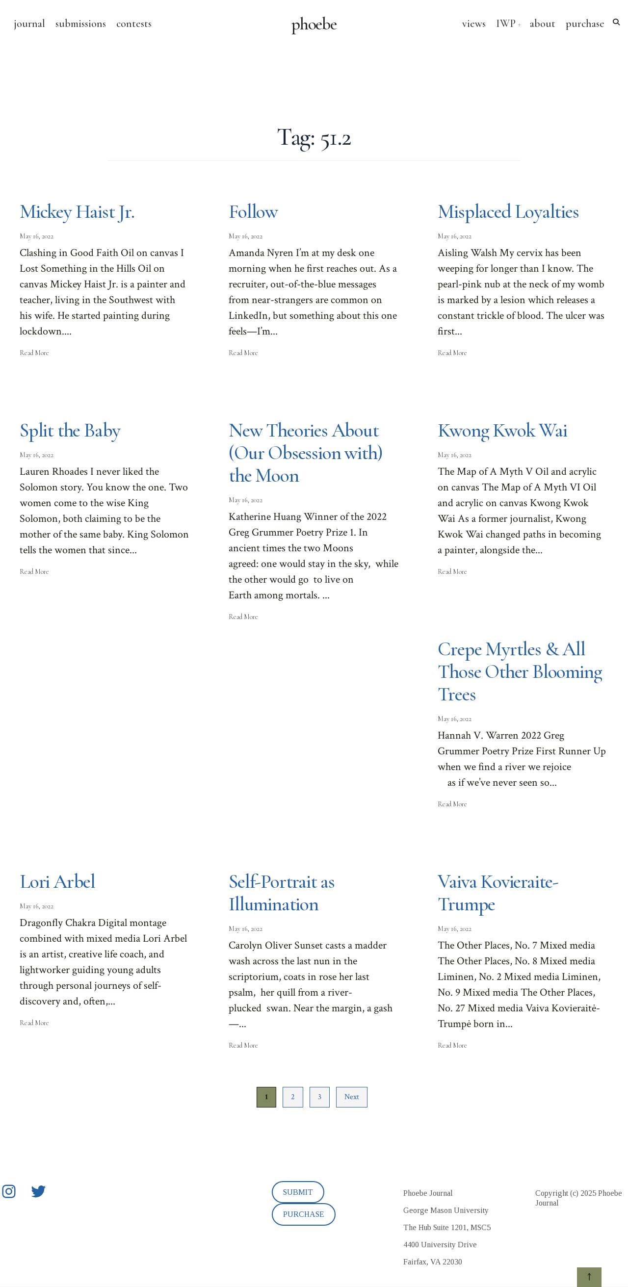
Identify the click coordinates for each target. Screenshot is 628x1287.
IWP (506, 23)
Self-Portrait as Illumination (282, 893)
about (542, 23)
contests (134, 23)
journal (29, 23)
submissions (80, 23)
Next (351, 1097)
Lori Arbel (57, 881)
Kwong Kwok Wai (502, 430)
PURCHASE (303, 1214)
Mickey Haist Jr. (77, 211)
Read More (34, 353)
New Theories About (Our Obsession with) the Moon (306, 452)
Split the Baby (70, 430)
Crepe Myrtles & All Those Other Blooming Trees (520, 671)
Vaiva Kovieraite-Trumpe (498, 893)
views (474, 23)
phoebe (314, 24)
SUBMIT (298, 1192)
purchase (585, 23)
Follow (253, 211)
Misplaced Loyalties (508, 211)
